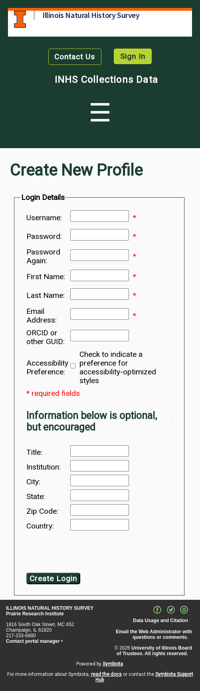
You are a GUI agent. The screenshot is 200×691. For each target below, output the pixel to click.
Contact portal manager (33, 641)
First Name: (45, 276)
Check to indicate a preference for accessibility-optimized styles (117, 367)
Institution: (43, 467)
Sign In (132, 56)
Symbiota (113, 664)
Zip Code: (42, 511)
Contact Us (74, 56)
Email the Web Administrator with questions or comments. (154, 634)
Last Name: (45, 295)
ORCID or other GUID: (45, 337)
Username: (44, 217)
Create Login (53, 578)
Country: (40, 526)
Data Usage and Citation (160, 620)
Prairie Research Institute (35, 614)
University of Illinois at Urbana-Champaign (20, 19)
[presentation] (91, 553)
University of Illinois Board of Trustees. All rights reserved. (154, 650)
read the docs (106, 674)
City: (33, 482)
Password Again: (43, 256)
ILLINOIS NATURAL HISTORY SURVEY (49, 608)
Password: (44, 236)
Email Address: (41, 316)
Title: (34, 452)
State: (35, 496)
